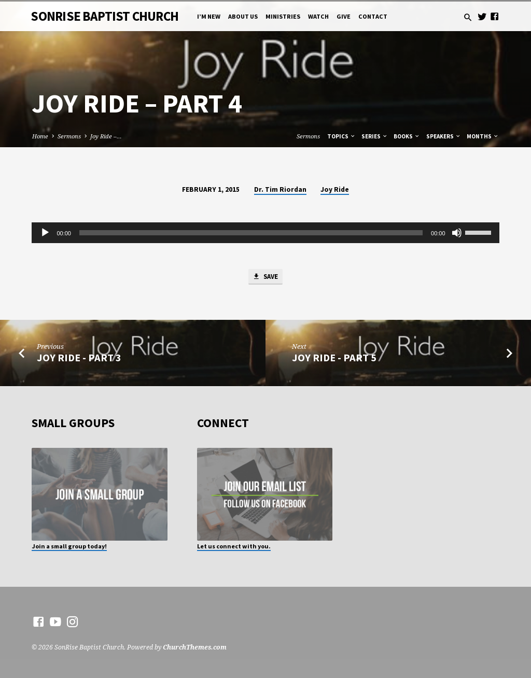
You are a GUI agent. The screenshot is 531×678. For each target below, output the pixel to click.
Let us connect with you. (234, 546)
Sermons (69, 136)
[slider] (251, 232)
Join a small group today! (69, 546)
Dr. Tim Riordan (280, 189)
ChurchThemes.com (195, 647)
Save (265, 277)
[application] (265, 232)
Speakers (443, 136)
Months (483, 136)
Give (344, 16)
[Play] (45, 233)
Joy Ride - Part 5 (334, 358)
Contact (372, 16)
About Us (243, 16)
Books (407, 136)
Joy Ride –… (106, 136)
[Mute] (457, 233)
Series (374, 136)
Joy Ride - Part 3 (79, 358)
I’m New (208, 16)
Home (40, 136)
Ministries (283, 16)
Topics (341, 136)
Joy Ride (334, 189)
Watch (318, 16)
